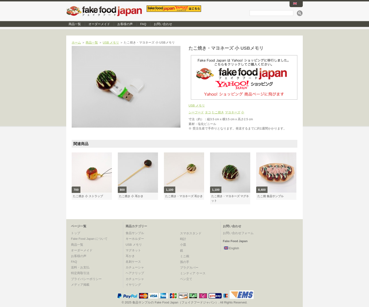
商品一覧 (75, 24)
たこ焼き (218, 112)
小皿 (183, 244)
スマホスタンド (191, 233)
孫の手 (184, 262)
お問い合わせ (163, 24)
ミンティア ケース (193, 273)
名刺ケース (133, 261)
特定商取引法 (80, 273)
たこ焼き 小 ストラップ (88, 196)
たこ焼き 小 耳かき (131, 196)
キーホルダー (135, 238)
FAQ (143, 24)
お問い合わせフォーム (238, 233)
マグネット (133, 250)
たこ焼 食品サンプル (270, 196)
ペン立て (186, 279)
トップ (75, 233)
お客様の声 (125, 24)
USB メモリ (111, 42)
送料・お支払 (80, 267)
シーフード (196, 112)
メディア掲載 (80, 284)
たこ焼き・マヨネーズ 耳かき (184, 196)
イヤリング (133, 284)
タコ (208, 112)
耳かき (130, 256)
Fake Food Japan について (89, 238)
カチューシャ (135, 267)
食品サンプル (135, 233)
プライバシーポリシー (86, 279)
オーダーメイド (99, 24)
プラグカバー (189, 267)
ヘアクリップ (135, 273)
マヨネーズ (232, 112)
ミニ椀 (184, 256)
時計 (183, 239)
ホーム (76, 42)
